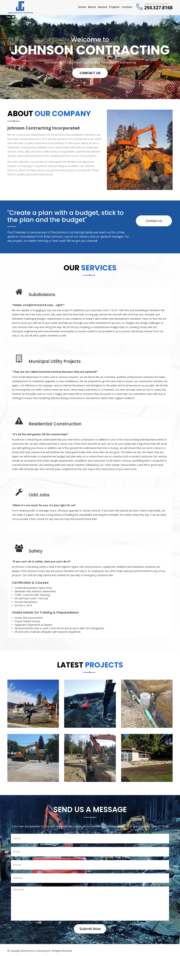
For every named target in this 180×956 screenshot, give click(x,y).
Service (102, 7)
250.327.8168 (158, 7)
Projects (114, 7)
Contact (127, 7)
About (92, 7)
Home (82, 7)
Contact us (154, 221)
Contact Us (90, 73)
